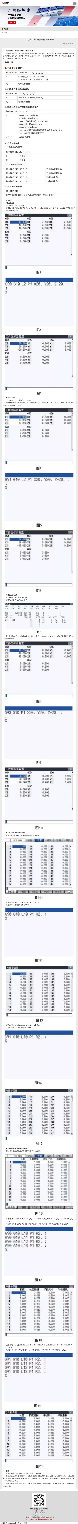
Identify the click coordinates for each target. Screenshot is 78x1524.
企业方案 (4, 33)
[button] (34, 23)
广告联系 (24, 1523)
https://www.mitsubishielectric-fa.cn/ (41, 1519)
